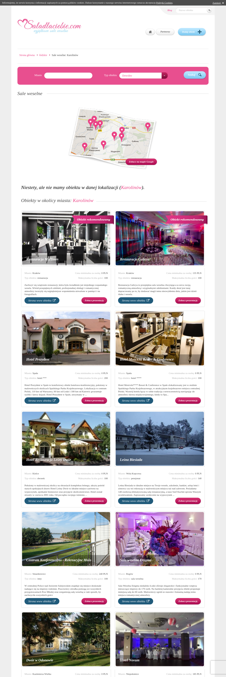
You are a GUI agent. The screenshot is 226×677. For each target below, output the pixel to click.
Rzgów (129, 573)
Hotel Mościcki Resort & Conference (147, 359)
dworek (41, 478)
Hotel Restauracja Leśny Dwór (48, 460)
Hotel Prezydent (37, 359)
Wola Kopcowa (133, 473)
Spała (35, 373)
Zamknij (218, 3)
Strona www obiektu (42, 300)
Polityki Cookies (164, 2)
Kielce (35, 473)
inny (40, 578)
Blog (170, 10)
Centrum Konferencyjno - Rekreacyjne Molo (58, 560)
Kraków (36, 273)
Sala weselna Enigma (135, 560)
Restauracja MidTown (42, 259)
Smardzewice (38, 573)
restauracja (43, 278)
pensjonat (135, 478)
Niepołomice (132, 674)
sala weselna (137, 578)
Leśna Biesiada (131, 460)
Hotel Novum (129, 660)
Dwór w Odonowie (39, 660)
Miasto (38, 75)
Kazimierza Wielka (41, 674)
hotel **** (136, 378)
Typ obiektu (110, 75)
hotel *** (42, 378)
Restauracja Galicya (134, 259)
